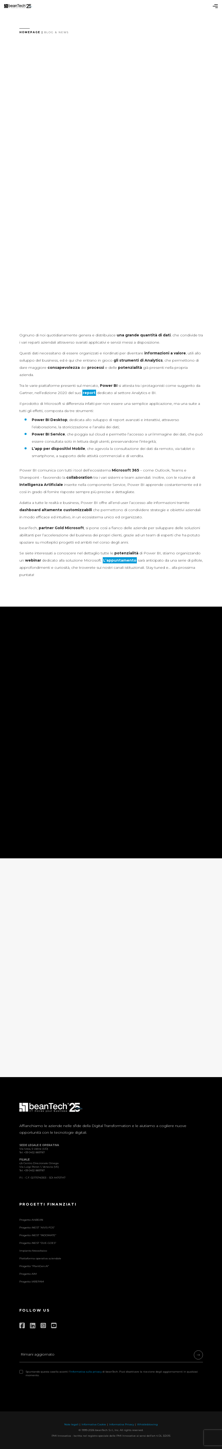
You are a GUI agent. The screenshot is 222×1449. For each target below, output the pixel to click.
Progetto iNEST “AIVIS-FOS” (37, 1227)
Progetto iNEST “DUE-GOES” (37, 1243)
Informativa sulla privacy (86, 1371)
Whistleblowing (147, 1424)
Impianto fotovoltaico (33, 1250)
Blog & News (56, 32)
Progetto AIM (28, 1274)
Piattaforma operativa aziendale (40, 1258)
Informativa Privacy (121, 1424)
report (89, 392)
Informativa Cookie (94, 1424)
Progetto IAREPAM (31, 1281)
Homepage (29, 32)
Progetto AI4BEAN (31, 1219)
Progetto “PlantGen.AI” (34, 1266)
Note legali (71, 1424)
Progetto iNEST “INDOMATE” (37, 1235)
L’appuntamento (119, 560)
